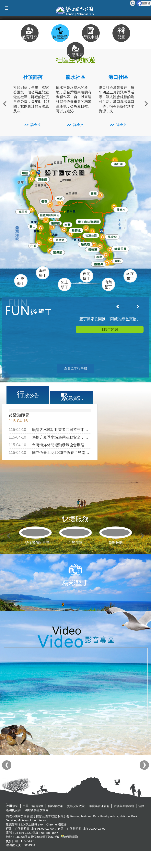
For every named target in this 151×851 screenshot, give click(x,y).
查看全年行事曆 (75, 368)
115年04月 (109, 329)
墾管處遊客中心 (84, 229)
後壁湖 (59, 239)
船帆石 (84, 243)
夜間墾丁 (86, 276)
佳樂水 (120, 209)
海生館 (41, 179)
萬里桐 (22, 211)
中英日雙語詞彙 (33, 806)
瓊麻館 (54, 222)
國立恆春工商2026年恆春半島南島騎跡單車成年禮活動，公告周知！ (88, 452)
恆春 (43, 200)
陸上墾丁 (64, 284)
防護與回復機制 (124, 806)
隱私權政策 (55, 806)
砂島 (99, 256)
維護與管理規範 (99, 806)
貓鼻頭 (56, 252)
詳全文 (35, 125)
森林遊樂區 (86, 221)
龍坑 (116, 261)
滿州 (91, 193)
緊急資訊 (71, 397)
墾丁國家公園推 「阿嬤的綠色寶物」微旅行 (111, 319)
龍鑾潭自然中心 (56, 215)
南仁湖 (117, 163)
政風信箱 (12, 806)
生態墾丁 (21, 280)
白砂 (32, 245)
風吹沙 (112, 237)
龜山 (25, 173)
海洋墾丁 (42, 272)
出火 (59, 198)
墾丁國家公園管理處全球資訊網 (75, 10)
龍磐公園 (120, 247)
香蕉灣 (92, 249)
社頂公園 (91, 235)
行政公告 (28, 394)
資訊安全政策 (76, 806)
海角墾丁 (108, 284)
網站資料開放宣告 (36, 810)
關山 (32, 226)
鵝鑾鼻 (97, 263)
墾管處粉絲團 (143, 3)
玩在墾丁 (130, 276)
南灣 (67, 223)
